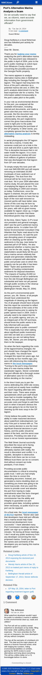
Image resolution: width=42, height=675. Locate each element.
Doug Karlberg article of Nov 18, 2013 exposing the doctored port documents (21, 558)
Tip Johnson (17, 610)
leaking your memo (26, 54)
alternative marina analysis (17, 134)
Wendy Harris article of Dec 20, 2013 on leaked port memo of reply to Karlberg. (22, 567)
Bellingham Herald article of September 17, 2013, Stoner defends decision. (22, 577)
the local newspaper (22, 363)
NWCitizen (6, 3)
